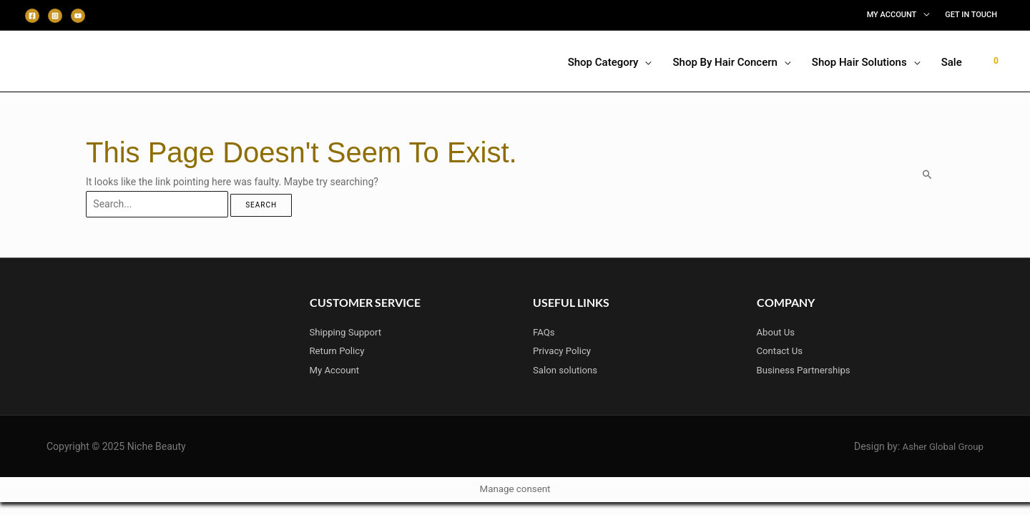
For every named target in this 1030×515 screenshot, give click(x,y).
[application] (922, 15)
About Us (777, 332)
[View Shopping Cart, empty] (996, 61)
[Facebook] (32, 16)
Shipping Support (348, 332)
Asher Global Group (940, 446)
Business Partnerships (807, 370)
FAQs (544, 332)
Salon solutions (567, 370)
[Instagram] (55, 16)
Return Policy (339, 351)
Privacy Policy (563, 351)
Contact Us (781, 351)
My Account (336, 370)
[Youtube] (78, 16)
